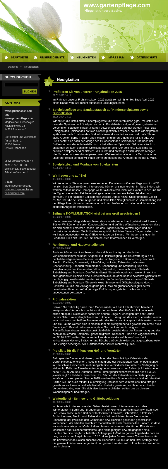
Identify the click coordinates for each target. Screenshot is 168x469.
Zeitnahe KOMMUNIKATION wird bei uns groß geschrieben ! (96, 213)
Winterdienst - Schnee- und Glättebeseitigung (86, 398)
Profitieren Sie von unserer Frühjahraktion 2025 (87, 92)
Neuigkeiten (86, 57)
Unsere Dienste (52, 57)
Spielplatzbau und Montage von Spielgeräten (85, 164)
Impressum (116, 57)
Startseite (13, 66)
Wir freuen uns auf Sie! (69, 175)
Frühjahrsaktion (64, 299)
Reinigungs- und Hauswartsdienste (78, 244)
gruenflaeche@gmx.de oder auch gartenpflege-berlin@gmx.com (19, 189)
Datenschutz (147, 57)
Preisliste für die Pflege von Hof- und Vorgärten (87, 350)
